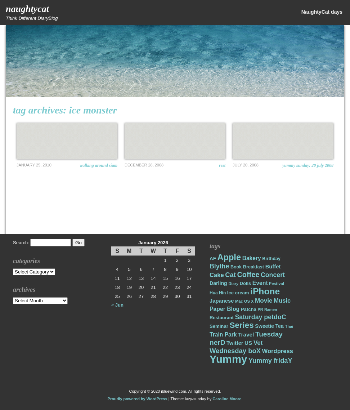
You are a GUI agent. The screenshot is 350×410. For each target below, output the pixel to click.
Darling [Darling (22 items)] (218, 283)
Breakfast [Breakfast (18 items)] (253, 266)
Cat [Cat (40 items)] (230, 274)
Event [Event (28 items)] (260, 283)
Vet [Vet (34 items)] (258, 342)
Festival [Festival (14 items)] (276, 283)
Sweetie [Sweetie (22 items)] (264, 326)
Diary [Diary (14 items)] (233, 283)
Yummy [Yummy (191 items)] (228, 359)
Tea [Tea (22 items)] (279, 326)
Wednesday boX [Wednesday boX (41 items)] (235, 351)
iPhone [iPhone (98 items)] (265, 291)
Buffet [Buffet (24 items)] (273, 266)
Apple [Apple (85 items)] (229, 257)
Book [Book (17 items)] (236, 266)
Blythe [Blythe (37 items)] (219, 266)
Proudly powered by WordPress (137, 399)
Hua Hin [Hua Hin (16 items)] (218, 292)
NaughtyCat (27, 9)
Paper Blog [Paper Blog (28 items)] (224, 309)
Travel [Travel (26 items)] (246, 334)
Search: (21, 242)
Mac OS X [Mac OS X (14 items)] (244, 301)
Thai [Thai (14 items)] (289, 326)
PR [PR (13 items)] (260, 309)
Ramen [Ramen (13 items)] (270, 309)
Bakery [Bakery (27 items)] (251, 258)
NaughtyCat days (321, 12)
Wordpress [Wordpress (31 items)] (277, 351)
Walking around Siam (98, 165)
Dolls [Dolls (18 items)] (245, 283)
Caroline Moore (226, 399)
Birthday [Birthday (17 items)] (271, 258)
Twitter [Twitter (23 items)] (234, 343)
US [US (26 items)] (248, 343)
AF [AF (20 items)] (213, 258)
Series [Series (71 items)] (241, 325)
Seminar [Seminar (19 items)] (219, 326)
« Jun (117, 305)
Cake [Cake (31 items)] (217, 275)
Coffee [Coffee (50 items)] (248, 274)
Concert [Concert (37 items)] (273, 274)
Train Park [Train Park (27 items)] (223, 334)
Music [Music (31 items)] (282, 300)
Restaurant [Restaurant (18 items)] (222, 317)
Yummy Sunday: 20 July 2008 (307, 165)
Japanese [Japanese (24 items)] (222, 301)
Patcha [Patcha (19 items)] (248, 309)
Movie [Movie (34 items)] (263, 300)
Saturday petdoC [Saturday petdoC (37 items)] (260, 317)
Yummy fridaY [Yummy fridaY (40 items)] (270, 360)
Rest (222, 165)
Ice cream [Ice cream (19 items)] (238, 292)
